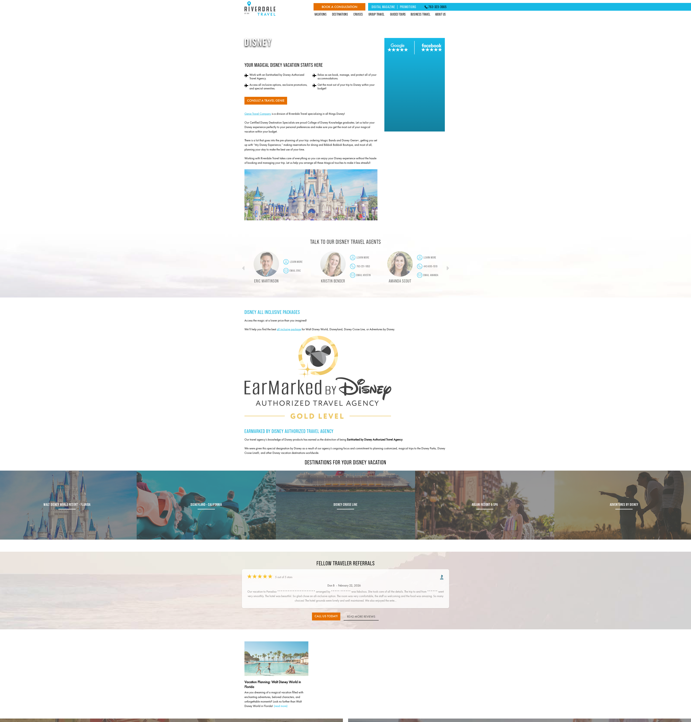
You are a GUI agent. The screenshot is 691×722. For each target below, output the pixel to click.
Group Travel (376, 14)
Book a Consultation (339, 7)
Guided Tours (398, 14)
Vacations (320, 14)
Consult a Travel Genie (266, 101)
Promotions (408, 7)
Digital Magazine (383, 7)
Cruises (358, 14)
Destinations (340, 14)
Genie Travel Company (257, 114)
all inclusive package (289, 329)
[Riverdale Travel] (259, 16)
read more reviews (361, 618)
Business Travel (420, 14)
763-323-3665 (436, 7)
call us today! (326, 616)
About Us (440, 14)
